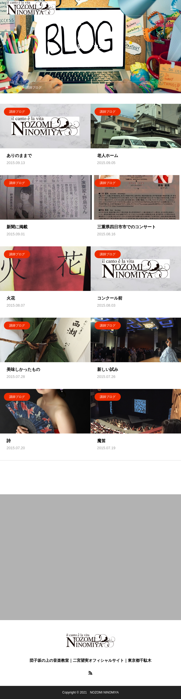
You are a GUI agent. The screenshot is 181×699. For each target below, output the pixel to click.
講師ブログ (17, 111)
